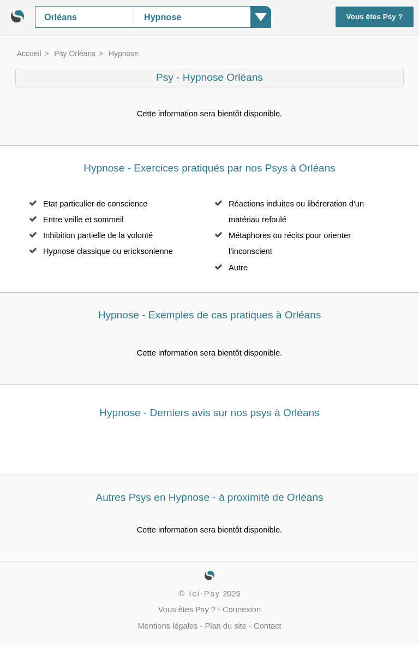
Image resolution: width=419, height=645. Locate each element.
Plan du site (226, 626)
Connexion (242, 609)
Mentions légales (167, 626)
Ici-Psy (204, 593)
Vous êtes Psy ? (374, 17)
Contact (268, 626)
